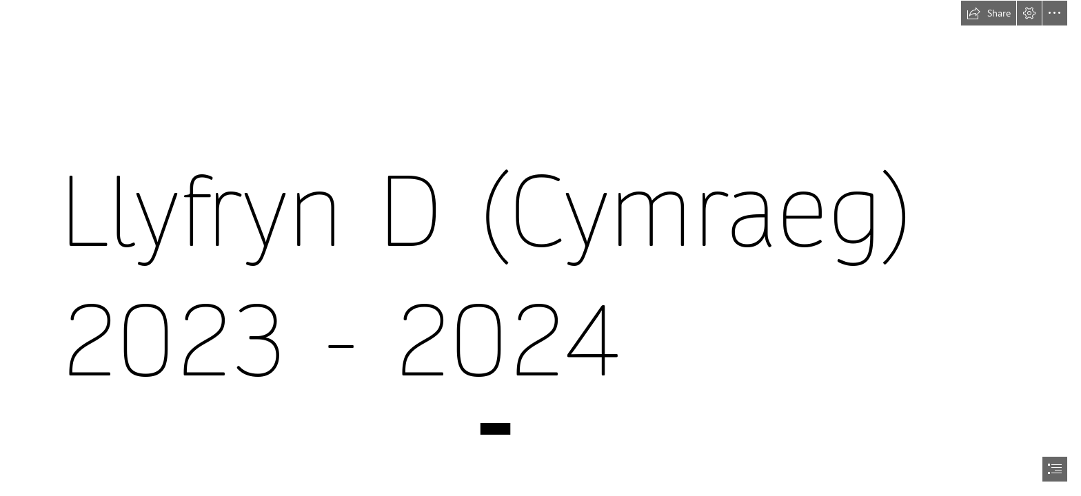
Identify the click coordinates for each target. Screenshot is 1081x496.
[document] (540, 248)
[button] (988, 13)
